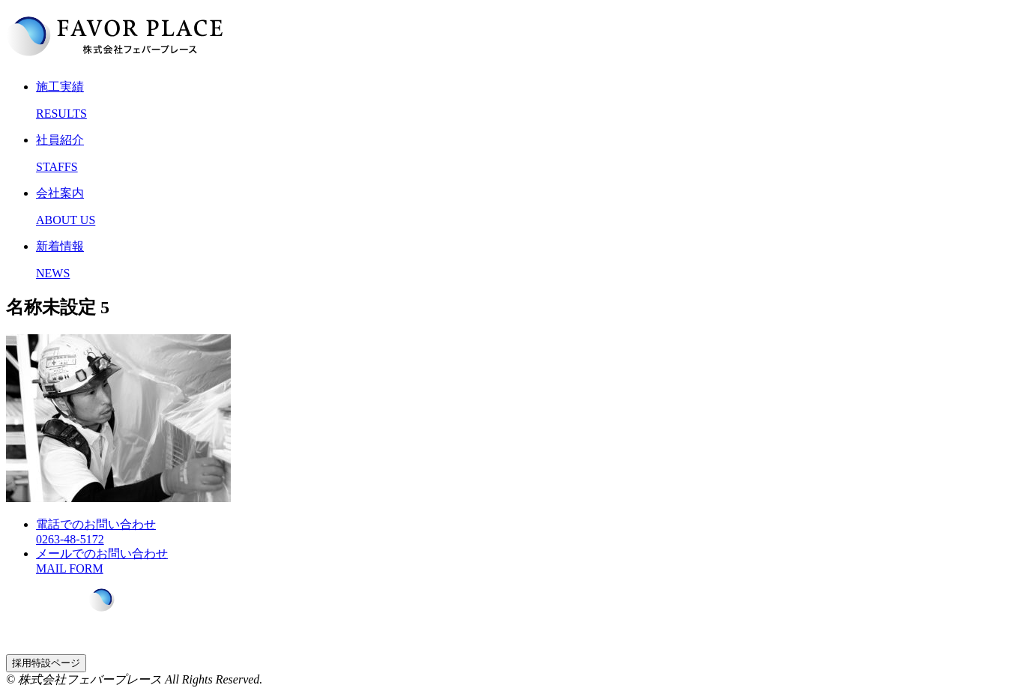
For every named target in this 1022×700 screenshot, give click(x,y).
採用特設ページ (46, 663)
